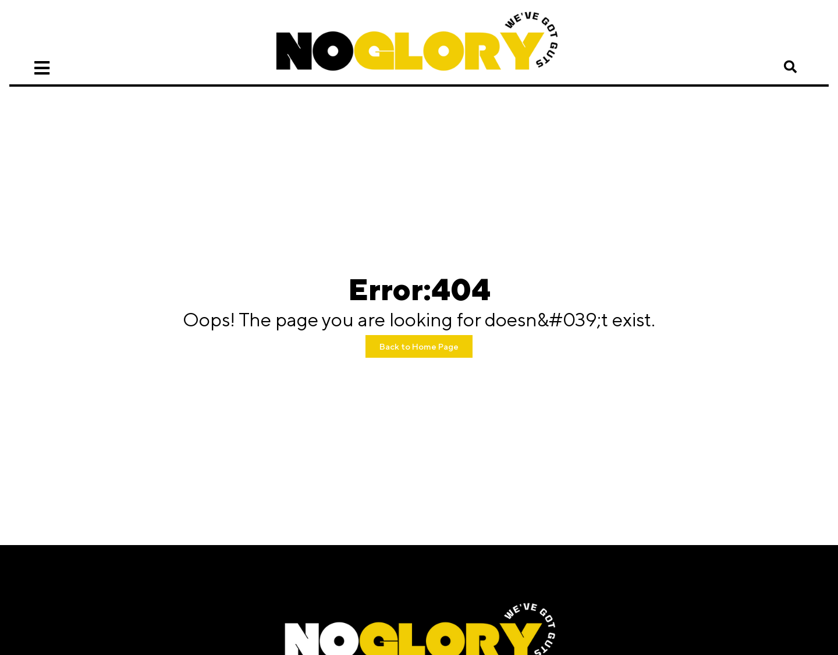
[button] (790, 67)
